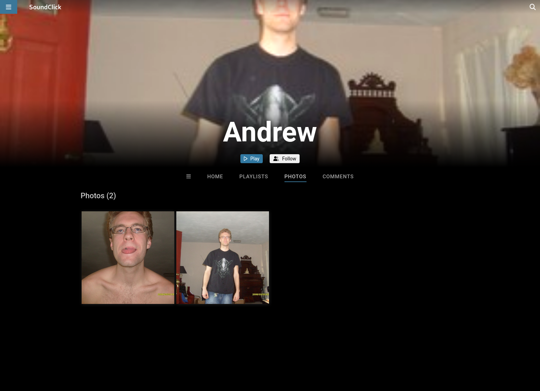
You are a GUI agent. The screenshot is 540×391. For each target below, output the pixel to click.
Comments (338, 176)
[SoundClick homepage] (45, 6)
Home (215, 176)
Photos (295, 176)
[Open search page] (533, 7)
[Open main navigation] (8, 7)
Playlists (253, 176)
